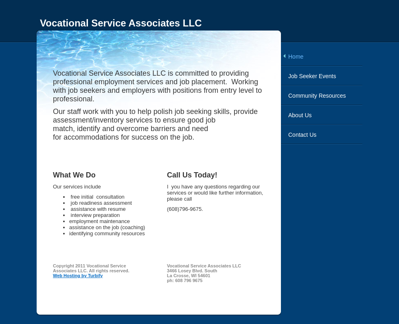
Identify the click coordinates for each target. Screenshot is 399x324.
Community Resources (317, 95)
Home (295, 56)
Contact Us (302, 134)
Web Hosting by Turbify (78, 275)
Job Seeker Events (312, 76)
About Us (300, 115)
